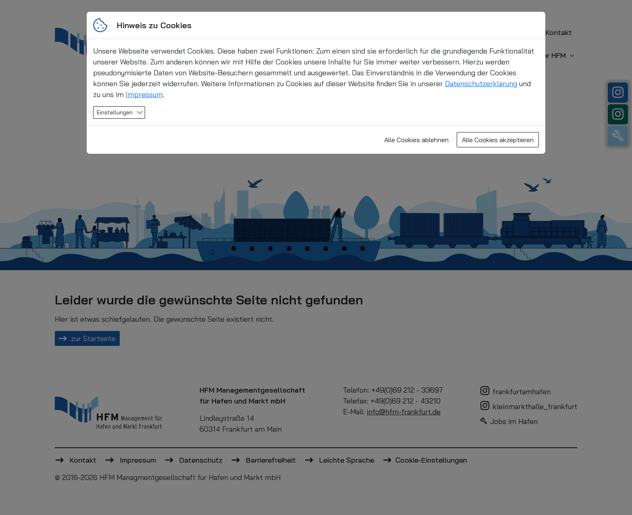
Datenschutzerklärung (481, 83)
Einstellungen (115, 112)
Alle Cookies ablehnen (416, 140)
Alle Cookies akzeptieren (498, 140)
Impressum (144, 94)
